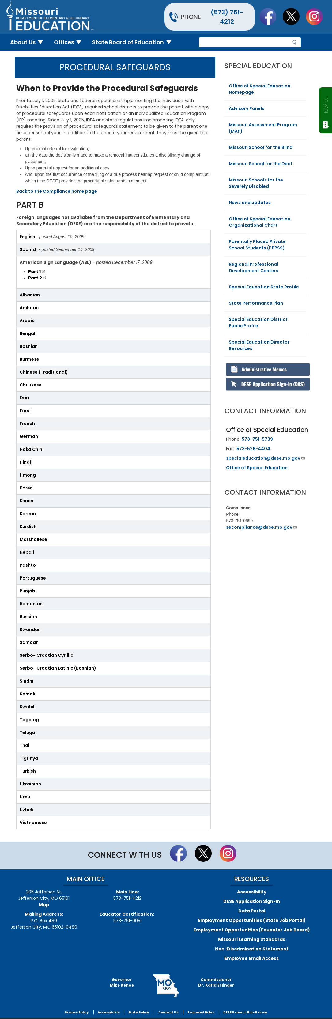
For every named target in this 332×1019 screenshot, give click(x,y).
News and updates (250, 203)
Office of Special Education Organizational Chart (259, 222)
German (29, 436)
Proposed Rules (200, 1012)
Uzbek (26, 810)
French (27, 423)
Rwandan (30, 629)
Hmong (28, 475)
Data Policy (139, 1012)
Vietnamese (33, 822)
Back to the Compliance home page (56, 191)
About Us (29, 42)
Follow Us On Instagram (317, 16)
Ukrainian (30, 784)
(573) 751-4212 (227, 17)
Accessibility (251, 892)
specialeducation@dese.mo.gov (265, 458)
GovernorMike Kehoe (122, 982)
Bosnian (29, 346)
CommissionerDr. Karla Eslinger (216, 982)
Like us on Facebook (270, 16)
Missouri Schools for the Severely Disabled (256, 183)
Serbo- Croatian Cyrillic (46, 655)
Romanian (31, 604)
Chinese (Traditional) (44, 372)
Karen (26, 488)
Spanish (29, 249)
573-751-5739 (257, 439)
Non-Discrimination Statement (252, 949)
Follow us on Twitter (294, 16)
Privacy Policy (77, 1012)
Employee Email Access (251, 958)
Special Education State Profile (264, 287)
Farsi (25, 411)
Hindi (25, 462)
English (27, 237)
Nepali (27, 552)
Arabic (27, 320)
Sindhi (26, 681)
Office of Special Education (257, 468)
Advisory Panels (246, 108)
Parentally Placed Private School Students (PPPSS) (257, 244)
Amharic (29, 308)
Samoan (29, 642)
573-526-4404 (253, 449)
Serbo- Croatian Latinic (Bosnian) (58, 668)
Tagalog (29, 720)
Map (44, 905)
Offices (70, 42)
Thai (24, 745)
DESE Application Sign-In (251, 901)
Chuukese (31, 385)
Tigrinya (29, 758)
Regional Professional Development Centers (253, 267)
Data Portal (251, 911)
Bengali (28, 333)
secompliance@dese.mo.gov (261, 527)
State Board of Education (134, 42)
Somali (27, 694)
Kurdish (28, 526)
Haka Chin (31, 449)
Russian (28, 617)
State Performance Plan (256, 303)
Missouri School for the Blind (260, 147)
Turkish (28, 771)
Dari (24, 398)
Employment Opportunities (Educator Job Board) (252, 930)
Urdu (25, 797)
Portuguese (33, 578)
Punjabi (28, 591)
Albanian (30, 295)
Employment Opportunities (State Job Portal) (252, 920)
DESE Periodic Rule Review (245, 1012)
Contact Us (168, 1012)
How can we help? (326, 105)
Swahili (28, 707)
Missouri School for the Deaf (260, 164)
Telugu (27, 732)
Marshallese (33, 539)
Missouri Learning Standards (251, 939)
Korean (28, 514)
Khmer (27, 501)
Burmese (29, 359)
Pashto (28, 565)
